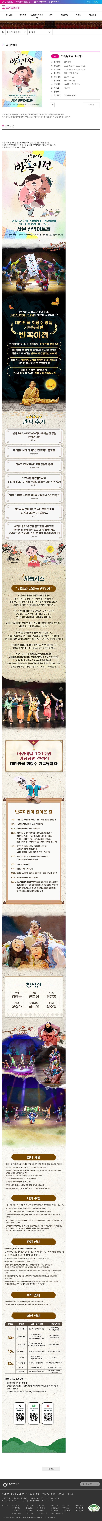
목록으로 (91, 105)
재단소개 (92, 14)
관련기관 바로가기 (88, 1484)
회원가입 (95, 2)
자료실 (78, 14)
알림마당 (64, 14)
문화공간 (9, 14)
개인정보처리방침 (8, 1494)
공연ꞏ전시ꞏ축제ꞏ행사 (36, 16)
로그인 (88, 2)
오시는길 (61, 1494)
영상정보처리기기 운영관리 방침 (28, 1494)
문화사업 (23, 14)
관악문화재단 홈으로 (11, 7)
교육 (50, 14)
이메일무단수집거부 (48, 1494)
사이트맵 (70, 1494)
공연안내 (32, 32)
